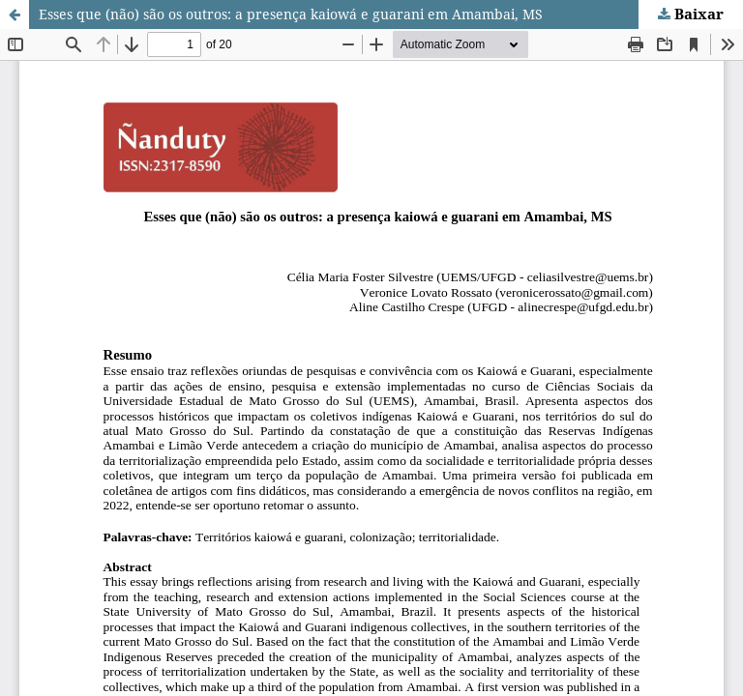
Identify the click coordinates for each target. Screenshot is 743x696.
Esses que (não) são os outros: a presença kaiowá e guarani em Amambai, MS (291, 14)
